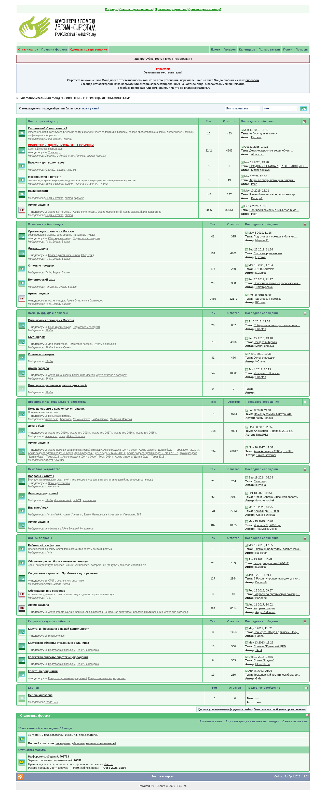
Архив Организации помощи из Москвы (71, 375)
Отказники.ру (28, 49)
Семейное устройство (44, 469)
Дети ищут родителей (43, 493)
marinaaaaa (52, 528)
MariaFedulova (260, 169)
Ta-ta (48, 241)
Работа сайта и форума (44, 545)
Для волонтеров (57, 344)
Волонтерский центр (43, 121)
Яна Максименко (266, 528)
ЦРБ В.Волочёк (264, 268)
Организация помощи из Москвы (51, 231)
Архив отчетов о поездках (111, 375)
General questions (40, 695)
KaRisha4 (261, 552)
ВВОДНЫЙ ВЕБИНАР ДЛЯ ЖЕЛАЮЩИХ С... (278, 166)
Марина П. (262, 240)
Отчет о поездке (264, 357)
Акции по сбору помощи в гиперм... (272, 180)
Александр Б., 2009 (266, 510)
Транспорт (54, 152)
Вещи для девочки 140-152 (271, 563)
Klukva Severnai (75, 436)
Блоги (215, 49)
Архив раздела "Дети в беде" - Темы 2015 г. (140, 456)
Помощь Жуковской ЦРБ (270, 646)
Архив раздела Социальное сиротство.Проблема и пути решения (124, 612)
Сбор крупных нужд (59, 238)
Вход (168, 58)
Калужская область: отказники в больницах (58, 642)
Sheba (49, 330)
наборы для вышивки (263, 133)
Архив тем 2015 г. (146, 432)
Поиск (287, 49)
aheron (57, 138)
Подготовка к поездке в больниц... (276, 236)
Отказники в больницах (45, 224)
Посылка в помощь (59, 415)
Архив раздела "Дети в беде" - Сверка (50, 453)
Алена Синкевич (72, 514)
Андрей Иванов (265, 612)
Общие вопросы (40, 538)
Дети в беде (36, 425)
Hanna (259, 635)
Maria (48, 138)
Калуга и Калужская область (49, 621)
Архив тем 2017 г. (102, 432)
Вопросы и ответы (41, 475)
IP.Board (160, 785)
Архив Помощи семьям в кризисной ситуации (75, 449)
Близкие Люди (38, 507)
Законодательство (59, 483)
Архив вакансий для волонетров (142, 211)
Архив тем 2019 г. (58, 432)
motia (62, 436)
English (33, 687)
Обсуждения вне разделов (46, 590)
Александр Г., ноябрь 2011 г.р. (273, 430)
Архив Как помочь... (59, 211)
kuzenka (260, 272)
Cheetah (260, 329)
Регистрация (182, 58)
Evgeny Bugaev (61, 241)
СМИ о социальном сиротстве (66, 580)
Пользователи (269, 49)
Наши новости (38, 190)
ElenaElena (262, 664)
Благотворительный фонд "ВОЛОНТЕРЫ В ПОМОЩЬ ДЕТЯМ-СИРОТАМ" (75, 98)
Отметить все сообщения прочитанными (280, 709)
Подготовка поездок (80, 344)
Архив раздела (38, 204)
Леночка (50, 155)
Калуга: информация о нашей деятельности (58, 628)
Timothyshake (264, 286)
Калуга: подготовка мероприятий (67, 678)
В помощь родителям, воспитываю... (277, 548)
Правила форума (54, 49)
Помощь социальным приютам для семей (57, 385)
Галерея (230, 49)
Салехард (260, 481)
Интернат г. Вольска (267, 373)
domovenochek (63, 500)
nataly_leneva (264, 417)
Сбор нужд (87, 255)
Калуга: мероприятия (43, 671)
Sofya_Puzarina (54, 183)
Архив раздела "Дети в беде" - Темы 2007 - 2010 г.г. (169, 449)
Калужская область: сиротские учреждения (58, 657)
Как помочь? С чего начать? (47, 128)
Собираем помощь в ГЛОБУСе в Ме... (274, 209)
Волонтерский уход (41, 279)
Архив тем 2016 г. (124, 432)
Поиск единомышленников (64, 255)
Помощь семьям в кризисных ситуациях (56, 408)
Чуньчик (67, 138)
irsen (254, 183)
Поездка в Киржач (265, 342)
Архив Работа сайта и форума (66, 612)
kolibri (48, 584)
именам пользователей (101, 743)
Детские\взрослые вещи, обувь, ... (271, 150)
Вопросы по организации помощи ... (276, 594)
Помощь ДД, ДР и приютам (48, 313)
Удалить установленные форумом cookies (225, 709)
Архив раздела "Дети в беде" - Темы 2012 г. (152, 453)
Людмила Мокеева (121, 419)
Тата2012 (262, 434)
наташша (51, 436)
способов (252, 80)
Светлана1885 (132, 514)
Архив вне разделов (176, 612)
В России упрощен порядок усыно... (276, 578)
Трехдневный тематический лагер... (277, 674)
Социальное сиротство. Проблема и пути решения (63, 573)
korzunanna (52, 486)
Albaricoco (257, 154)
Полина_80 (81, 183)
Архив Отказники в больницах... (85, 300)
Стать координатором (268, 253)
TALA (258, 650)
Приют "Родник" (264, 660)
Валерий (256, 198)
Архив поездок (56, 300)
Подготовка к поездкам (86, 238)
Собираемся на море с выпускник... (277, 325)
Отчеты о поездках (41, 265)
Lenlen (58, 347)
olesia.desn (51, 419)
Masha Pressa (61, 584)
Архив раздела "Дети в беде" (120, 449)
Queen (67, 347)
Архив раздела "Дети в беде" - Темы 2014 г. (88, 456)
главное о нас (56, 635)
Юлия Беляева (265, 514)
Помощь (302, 49)
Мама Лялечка (77, 155)
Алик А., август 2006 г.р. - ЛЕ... (273, 451)
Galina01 (62, 155)
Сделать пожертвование (88, 49)
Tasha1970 (51, 702)
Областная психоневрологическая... (277, 283)
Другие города (38, 248)
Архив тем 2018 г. (80, 432)
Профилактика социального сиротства (57, 401)
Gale (258, 678)
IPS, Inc (181, 785)
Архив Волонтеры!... (85, 211)
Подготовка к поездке (267, 298)
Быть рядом (36, 336)
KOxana (260, 302)
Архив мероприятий (109, 211)
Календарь (247, 49)
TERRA (69, 183)
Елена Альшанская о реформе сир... (273, 194)
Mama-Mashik (53, 514)
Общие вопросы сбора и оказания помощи (58, 561)
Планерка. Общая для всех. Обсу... (276, 632)
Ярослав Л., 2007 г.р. (267, 525)
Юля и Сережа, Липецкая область (276, 496)
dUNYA (77, 500)
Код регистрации (264, 608)
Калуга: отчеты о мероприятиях (107, 678)
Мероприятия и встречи (44, 176)
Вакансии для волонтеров (46, 162)
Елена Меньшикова (95, 514)
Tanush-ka (51, 286)
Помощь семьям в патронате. (273, 413)
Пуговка (256, 137)
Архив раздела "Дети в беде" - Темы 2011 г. (100, 453)
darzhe (108, 764)
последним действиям (70, 743)
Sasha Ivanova (99, 419)
